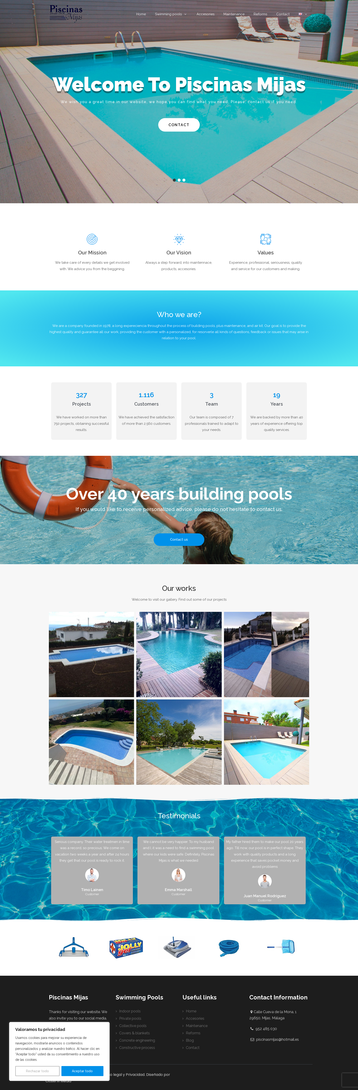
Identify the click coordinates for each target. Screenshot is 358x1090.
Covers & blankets (134, 1033)
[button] (91, 654)
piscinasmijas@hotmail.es (277, 1039)
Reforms (260, 14)
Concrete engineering (137, 1040)
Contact (283, 14)
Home (141, 14)
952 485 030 (266, 1029)
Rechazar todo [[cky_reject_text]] (37, 1071)
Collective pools (133, 1026)
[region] (59, 1051)
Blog (190, 1040)
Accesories (205, 14)
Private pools (130, 1018)
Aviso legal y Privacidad (124, 1074)
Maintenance (234, 14)
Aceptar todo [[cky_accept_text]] (82, 1071)
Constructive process (137, 1048)
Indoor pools (130, 1011)
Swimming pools (171, 14)
